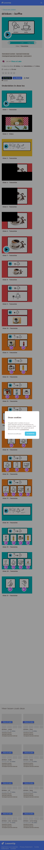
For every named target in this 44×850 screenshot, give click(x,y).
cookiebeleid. (24, 429)
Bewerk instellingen (14, 433)
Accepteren (30, 433)
